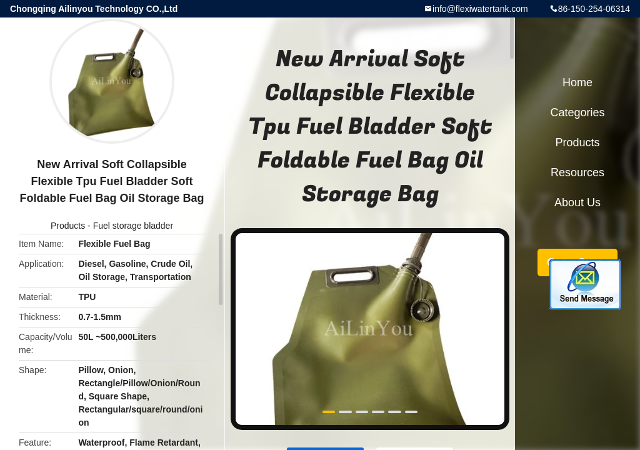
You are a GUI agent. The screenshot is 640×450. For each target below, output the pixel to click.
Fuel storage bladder (133, 226)
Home (577, 82)
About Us (577, 202)
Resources (577, 172)
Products (68, 226)
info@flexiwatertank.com (480, 9)
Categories (577, 112)
